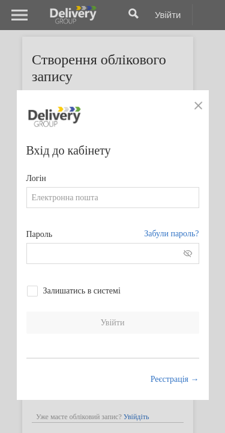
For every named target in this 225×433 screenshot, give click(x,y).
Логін (36, 178)
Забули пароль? (171, 233)
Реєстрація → (175, 379)
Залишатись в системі (82, 290)
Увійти (113, 322)
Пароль (39, 234)
